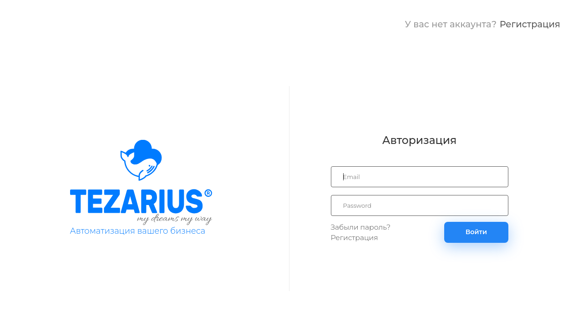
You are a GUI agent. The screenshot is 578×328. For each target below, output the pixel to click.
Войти (476, 232)
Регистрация (530, 24)
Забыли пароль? (361, 227)
